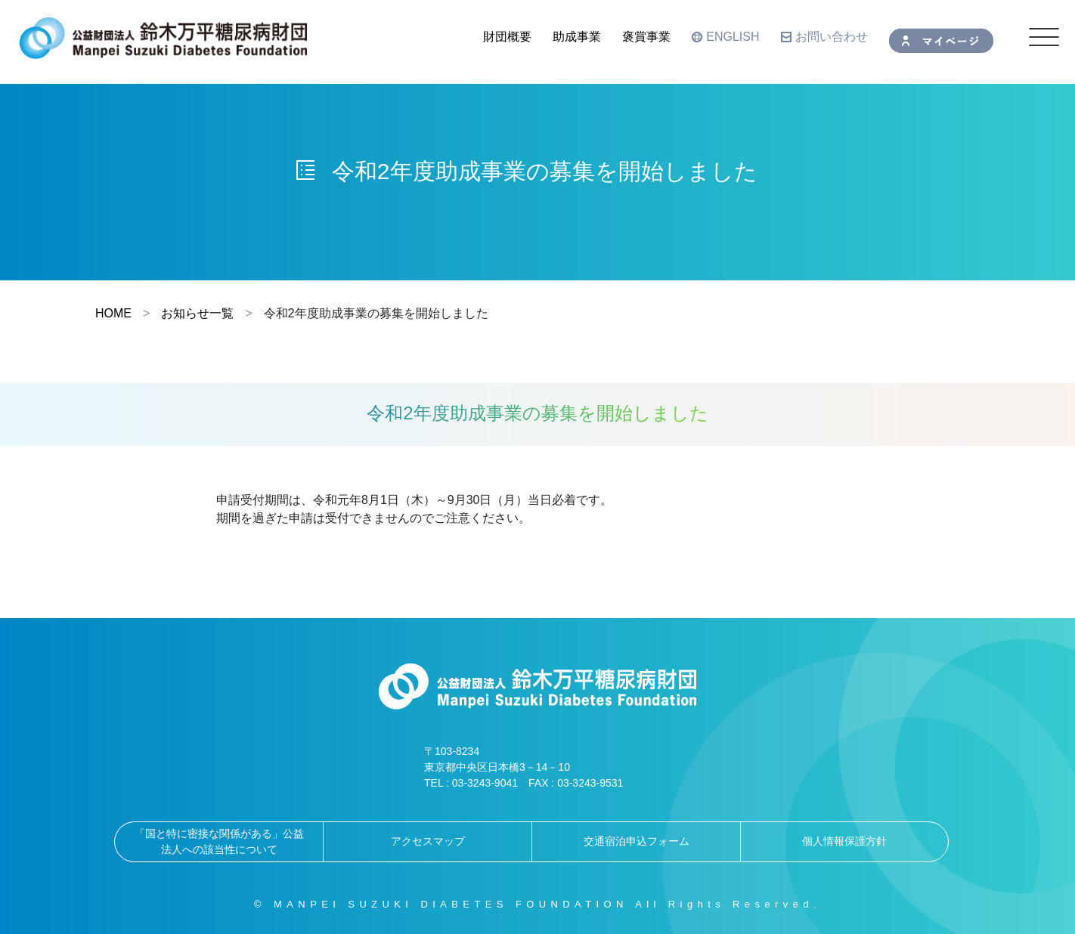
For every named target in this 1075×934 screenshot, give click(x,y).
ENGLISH (725, 36)
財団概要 (507, 36)
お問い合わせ (824, 36)
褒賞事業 (646, 36)
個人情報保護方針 (844, 841)
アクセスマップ (428, 841)
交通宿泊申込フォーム (636, 841)
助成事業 (577, 36)
